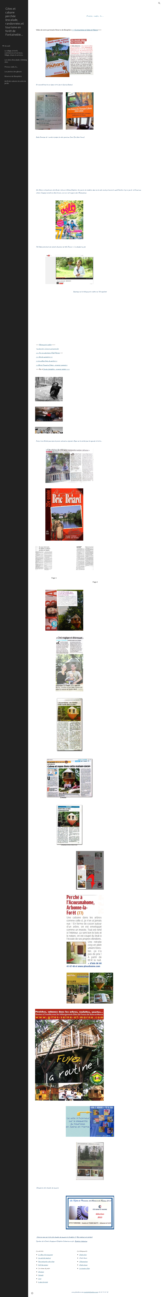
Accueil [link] (7, 46)
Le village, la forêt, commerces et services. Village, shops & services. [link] (13, 53)
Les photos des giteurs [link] (13, 71)
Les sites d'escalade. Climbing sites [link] (15, 61)
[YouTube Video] (69, 163)
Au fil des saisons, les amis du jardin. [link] (15, 82)
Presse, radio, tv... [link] (11, 67)
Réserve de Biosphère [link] (13, 76)
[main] (95, 14)
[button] (159, 3)
